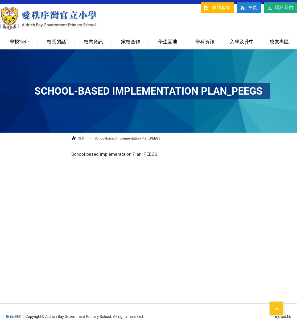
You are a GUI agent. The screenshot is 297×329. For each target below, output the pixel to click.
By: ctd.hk (283, 316)
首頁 (81, 138)
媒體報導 (217, 8)
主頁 (248, 8)
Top (283, 305)
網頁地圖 (13, 316)
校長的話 (56, 41)
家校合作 (134, 39)
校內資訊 (97, 39)
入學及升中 (245, 39)
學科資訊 (209, 39)
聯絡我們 (279, 8)
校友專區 (279, 41)
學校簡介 (23, 39)
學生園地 (171, 39)
